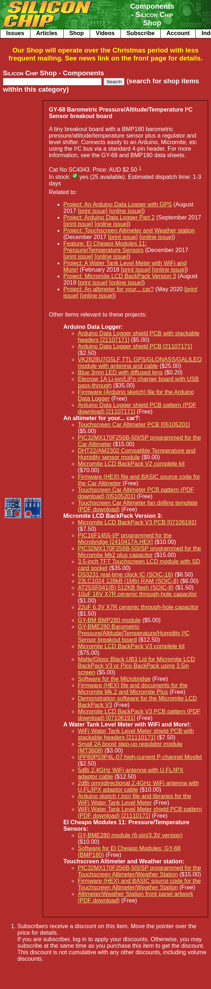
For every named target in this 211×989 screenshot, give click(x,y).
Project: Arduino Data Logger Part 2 (109, 217)
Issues (15, 33)
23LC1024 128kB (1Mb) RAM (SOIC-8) (128, 581)
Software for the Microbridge (114, 679)
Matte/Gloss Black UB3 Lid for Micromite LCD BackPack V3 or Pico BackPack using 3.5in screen (136, 665)
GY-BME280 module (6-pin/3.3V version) (130, 835)
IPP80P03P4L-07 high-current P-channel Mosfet (140, 757)
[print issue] (92, 211)
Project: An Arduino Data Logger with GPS (117, 204)
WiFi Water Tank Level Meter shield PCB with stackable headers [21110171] (136, 734)
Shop (76, 33)
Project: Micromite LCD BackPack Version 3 (119, 276)
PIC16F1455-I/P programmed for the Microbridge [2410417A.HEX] (125, 538)
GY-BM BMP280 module (109, 620)
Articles (47, 33)
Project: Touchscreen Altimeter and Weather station (129, 230)
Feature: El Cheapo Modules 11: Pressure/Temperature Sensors (105, 246)
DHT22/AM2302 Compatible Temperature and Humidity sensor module (136, 454)
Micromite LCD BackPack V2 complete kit (131, 464)
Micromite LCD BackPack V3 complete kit (131, 646)
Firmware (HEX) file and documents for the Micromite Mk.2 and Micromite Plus (132, 688)
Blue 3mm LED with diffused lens (120, 372)
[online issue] (126, 211)
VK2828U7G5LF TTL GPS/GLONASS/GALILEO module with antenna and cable (140, 362)
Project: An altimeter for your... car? (108, 289)
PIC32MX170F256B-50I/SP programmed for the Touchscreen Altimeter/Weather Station (139, 871)
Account (178, 33)
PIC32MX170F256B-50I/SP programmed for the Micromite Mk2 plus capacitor (139, 551)
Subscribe (141, 33)
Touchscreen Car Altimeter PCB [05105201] (134, 425)
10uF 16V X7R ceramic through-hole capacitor (137, 594)
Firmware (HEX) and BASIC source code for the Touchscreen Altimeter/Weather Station (139, 884)
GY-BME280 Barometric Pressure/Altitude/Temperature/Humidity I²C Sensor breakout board (134, 633)
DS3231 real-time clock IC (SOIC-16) (125, 574)
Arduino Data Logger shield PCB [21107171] (135, 346)
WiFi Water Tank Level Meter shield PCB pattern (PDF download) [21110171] (140, 812)
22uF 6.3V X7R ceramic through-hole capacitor (138, 607)
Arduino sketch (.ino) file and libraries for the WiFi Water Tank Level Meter (134, 799)
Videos (105, 33)
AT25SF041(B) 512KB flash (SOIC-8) (126, 587)
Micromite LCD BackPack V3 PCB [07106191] (137, 522)
